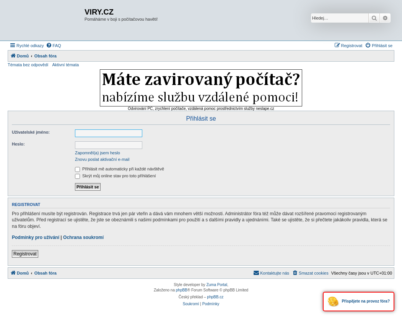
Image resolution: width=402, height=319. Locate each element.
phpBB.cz (215, 297)
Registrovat (25, 254)
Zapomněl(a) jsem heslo (97, 153)
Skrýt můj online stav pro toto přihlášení (115, 175)
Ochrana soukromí (83, 237)
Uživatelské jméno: (31, 132)
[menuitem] (53, 45)
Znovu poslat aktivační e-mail (102, 159)
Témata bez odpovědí (28, 64)
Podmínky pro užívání (35, 237)
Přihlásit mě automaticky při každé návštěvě (119, 169)
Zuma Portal (216, 285)
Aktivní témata (65, 64)
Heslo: (18, 144)
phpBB (181, 290)
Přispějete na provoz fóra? (358, 301)
